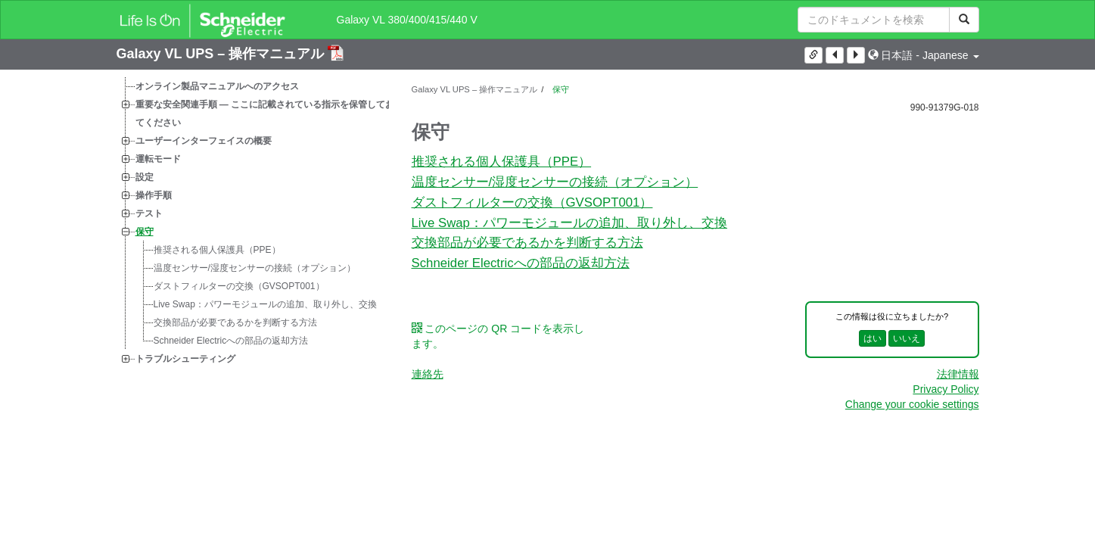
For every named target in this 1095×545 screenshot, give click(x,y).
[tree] (253, 222)
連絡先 (427, 374)
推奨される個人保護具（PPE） (217, 249)
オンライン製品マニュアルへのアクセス (217, 86)
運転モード (158, 159)
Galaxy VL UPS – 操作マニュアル (222, 53)
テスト (149, 213)
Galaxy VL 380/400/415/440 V (407, 20)
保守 (144, 231)
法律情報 (958, 374)
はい (872, 338)
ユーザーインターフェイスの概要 (203, 140)
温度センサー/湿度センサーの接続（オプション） (255, 268)
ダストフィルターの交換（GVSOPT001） (239, 286)
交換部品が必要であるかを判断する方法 (235, 322)
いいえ (906, 338)
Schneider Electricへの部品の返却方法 (231, 340)
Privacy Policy (945, 389)
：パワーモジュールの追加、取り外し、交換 (265, 304)
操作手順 (153, 195)
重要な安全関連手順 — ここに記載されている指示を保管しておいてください (269, 113)
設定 (144, 177)
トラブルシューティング (185, 358)
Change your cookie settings (912, 404)
